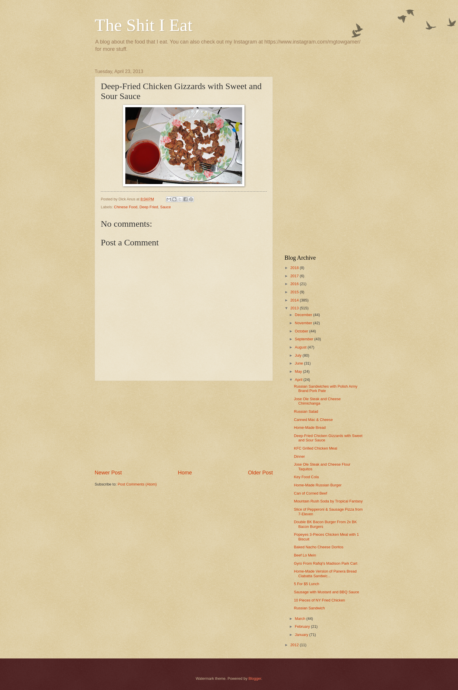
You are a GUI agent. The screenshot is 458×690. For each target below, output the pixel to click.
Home (185, 473)
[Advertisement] (184, 425)
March (300, 618)
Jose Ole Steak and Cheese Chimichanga (317, 401)
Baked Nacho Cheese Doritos (319, 547)
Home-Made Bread (310, 427)
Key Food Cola (306, 477)
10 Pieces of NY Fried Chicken (319, 600)
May (299, 371)
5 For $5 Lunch (306, 584)
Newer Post (108, 473)
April (299, 379)
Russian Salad (306, 411)
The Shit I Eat (143, 25)
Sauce (165, 207)
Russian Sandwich (309, 608)
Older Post (260, 473)
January (302, 634)
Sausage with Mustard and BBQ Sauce (326, 592)
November (304, 323)
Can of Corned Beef (310, 493)
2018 (295, 268)
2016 (295, 284)
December (304, 315)
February (303, 626)
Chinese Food (125, 207)
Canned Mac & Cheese (313, 419)
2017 (295, 276)
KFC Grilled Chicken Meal (315, 448)
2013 (295, 308)
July (298, 355)
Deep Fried (148, 207)
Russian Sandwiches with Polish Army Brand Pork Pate (326, 388)
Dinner (299, 456)
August (301, 347)
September (304, 339)
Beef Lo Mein (305, 555)
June (299, 363)
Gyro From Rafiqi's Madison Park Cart (325, 563)
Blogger (255, 678)
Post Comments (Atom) (137, 484)
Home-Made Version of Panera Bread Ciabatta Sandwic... (325, 573)
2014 (295, 300)
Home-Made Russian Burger (317, 485)
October (302, 331)
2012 (295, 645)
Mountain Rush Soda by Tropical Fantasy (328, 501)
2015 (295, 292)
